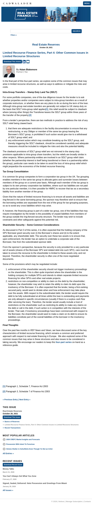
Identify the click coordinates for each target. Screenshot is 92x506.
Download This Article (12, 62)
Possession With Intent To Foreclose (20, 444)
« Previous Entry (10, 399)
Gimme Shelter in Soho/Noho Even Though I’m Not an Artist (29, 449)
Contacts (87, 501)
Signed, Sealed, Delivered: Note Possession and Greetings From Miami (35, 483)
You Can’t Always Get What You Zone (19, 476)
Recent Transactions (12, 428)
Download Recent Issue (13, 465)
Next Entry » (24, 399)
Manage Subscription (74, 501)
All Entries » (8, 453)
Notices (61, 501)
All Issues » (8, 490)
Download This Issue (12, 417)
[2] (30, 115)
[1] (46, 109)
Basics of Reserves (12, 422)
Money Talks (8, 469)
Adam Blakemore (28, 69)
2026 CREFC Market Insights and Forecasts (23, 439)
